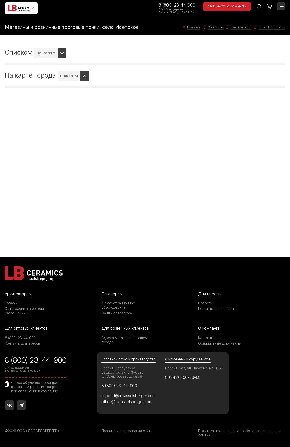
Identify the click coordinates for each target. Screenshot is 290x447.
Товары (11, 303)
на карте (46, 52)
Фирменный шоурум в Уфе (188, 359)
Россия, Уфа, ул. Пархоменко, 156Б (194, 368)
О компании (209, 328)
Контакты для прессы (216, 309)
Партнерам (112, 293)
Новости (205, 303)
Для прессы (209, 293)
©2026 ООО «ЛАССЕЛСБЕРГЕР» (32, 431)
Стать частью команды (226, 6)
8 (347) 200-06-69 (183, 377)
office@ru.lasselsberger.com (126, 401)
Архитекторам (18, 293)
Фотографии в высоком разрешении (24, 311)
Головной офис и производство (128, 359)
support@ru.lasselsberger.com (128, 395)
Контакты (206, 338)
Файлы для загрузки (117, 313)
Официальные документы (219, 343)
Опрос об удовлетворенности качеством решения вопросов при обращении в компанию (36, 386)
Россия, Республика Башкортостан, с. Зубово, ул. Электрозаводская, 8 (123, 372)
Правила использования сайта (126, 431)
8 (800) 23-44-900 (177, 4)
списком (69, 75)
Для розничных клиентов (125, 328)
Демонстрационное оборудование (118, 305)
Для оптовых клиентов (26, 328)
